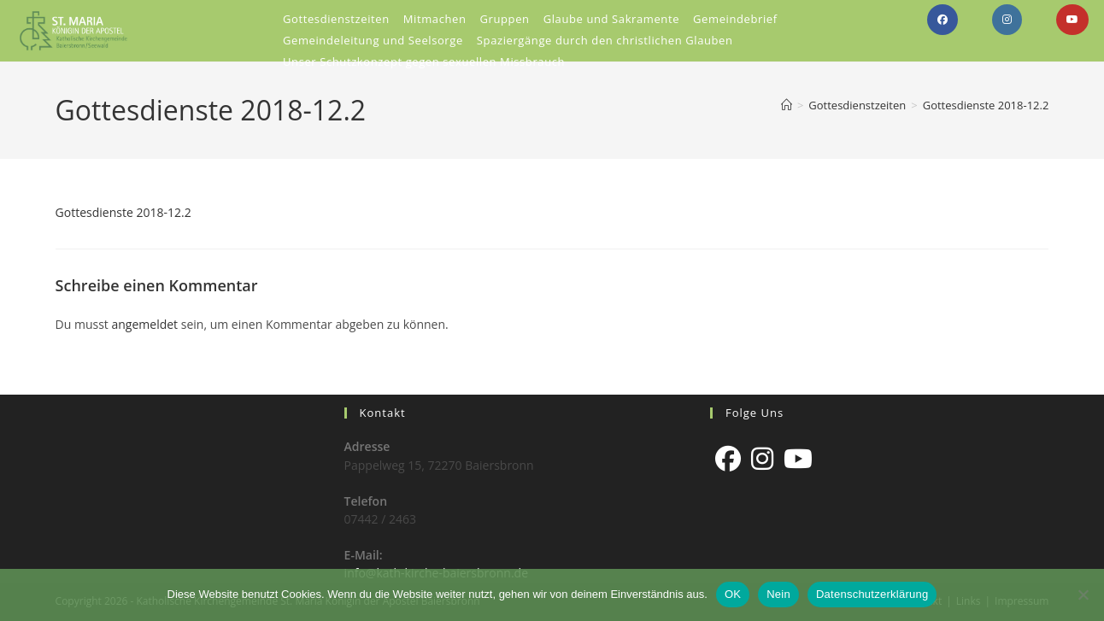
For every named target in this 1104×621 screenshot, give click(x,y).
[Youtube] (798, 459)
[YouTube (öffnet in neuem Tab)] (1072, 19)
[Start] (786, 105)
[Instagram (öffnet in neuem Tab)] (1007, 19)
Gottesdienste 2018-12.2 (986, 105)
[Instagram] (762, 459)
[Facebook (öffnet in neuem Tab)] (942, 19)
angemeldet (145, 324)
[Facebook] (728, 459)
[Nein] (1082, 594)
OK (733, 594)
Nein (778, 594)
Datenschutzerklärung (872, 594)
